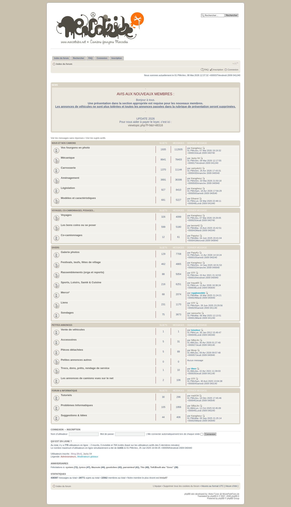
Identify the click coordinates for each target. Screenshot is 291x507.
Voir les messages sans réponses (67, 138)
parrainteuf (129, 467)
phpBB (221, 498)
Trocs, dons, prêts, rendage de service (85, 368)
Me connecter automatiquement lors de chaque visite (175, 434)
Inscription (218, 69)
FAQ (206, 69)
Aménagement (70, 177)
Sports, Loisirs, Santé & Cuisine (81, 282)
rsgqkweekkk (198, 293)
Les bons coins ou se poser (78, 225)
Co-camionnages (71, 235)
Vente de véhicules (73, 329)
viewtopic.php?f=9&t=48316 (145, 125)
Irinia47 (164, 478)
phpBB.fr (214, 496)
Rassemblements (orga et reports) (82, 272)
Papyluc (195, 235)
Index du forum (64, 64)
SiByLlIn (195, 340)
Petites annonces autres (76, 359)
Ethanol (194, 198)
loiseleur (195, 330)
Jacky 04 (195, 158)
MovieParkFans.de (230, 494)
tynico (82, 467)
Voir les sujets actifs (95, 138)
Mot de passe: (107, 434)
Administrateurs (68, 456)
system (69, 467)
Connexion (233, 69)
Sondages (67, 312)
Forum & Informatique (64, 391)
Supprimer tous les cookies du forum (181, 486)
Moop (194, 350)
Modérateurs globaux (87, 456)
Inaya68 (195, 283)
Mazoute (95, 467)
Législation (68, 187)
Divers (55, 248)
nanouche (196, 313)
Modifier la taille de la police (235, 63)
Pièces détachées (72, 349)
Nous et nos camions (64, 143)
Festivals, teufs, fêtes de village (81, 262)
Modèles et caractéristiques (78, 198)
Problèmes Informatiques (77, 405)
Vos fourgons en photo (75, 147)
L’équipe (157, 486)
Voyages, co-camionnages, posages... (73, 210)
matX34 (195, 395)
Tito (142, 467)
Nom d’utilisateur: (59, 434)
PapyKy (195, 252)
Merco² (65, 292)
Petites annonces (62, 325)
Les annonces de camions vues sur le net (87, 378)
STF (193, 273)
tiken (193, 368)
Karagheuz (196, 148)
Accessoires (69, 339)
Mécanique (68, 157)
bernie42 (195, 225)
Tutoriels (66, 395)
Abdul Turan (214, 494)
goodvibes (111, 467)
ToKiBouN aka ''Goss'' (162, 467)
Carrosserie (68, 167)
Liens (64, 302)
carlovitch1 (196, 168)
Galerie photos (70, 252)
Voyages (66, 214)
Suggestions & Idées (74, 415)
